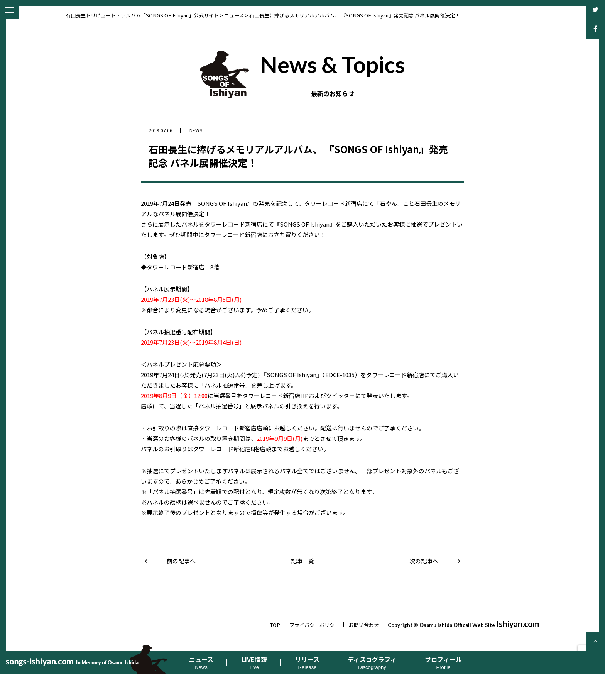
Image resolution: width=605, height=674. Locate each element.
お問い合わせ (364, 624)
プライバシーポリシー (314, 624)
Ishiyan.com (517, 623)
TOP (275, 624)
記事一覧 (302, 561)
